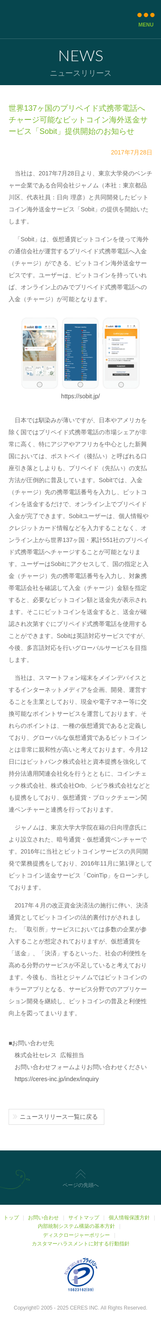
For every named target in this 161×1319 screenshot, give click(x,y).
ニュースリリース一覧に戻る (59, 1116)
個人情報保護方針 (129, 1218)
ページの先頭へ (81, 1185)
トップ (11, 1218)
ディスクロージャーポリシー (76, 1235)
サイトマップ (83, 1218)
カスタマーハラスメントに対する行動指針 (81, 1244)
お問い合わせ (43, 1218)
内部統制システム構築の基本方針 (76, 1226)
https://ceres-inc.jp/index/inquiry (57, 1079)
